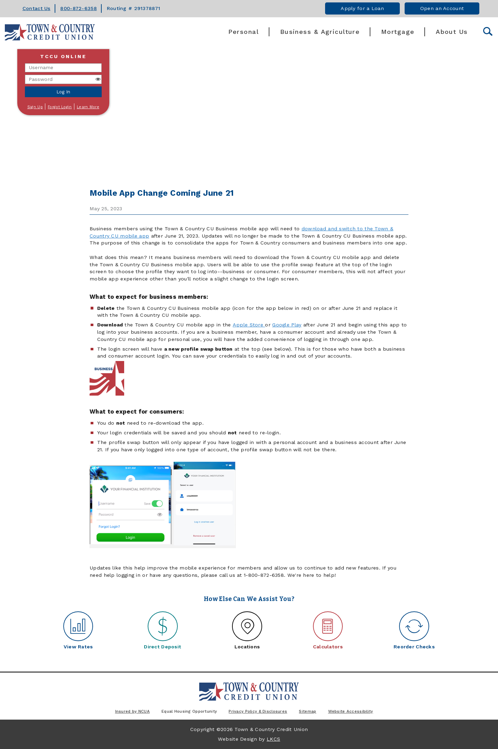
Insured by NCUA (132, 711)
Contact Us (36, 8)
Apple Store (249, 324)
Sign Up (35, 107)
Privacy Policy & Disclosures (258, 711)
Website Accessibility (350, 711)
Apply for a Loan (362, 8)
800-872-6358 (78, 8)
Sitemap (307, 711)
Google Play (286, 324)
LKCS (273, 739)
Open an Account (442, 8)
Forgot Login (60, 107)
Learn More (88, 107)
